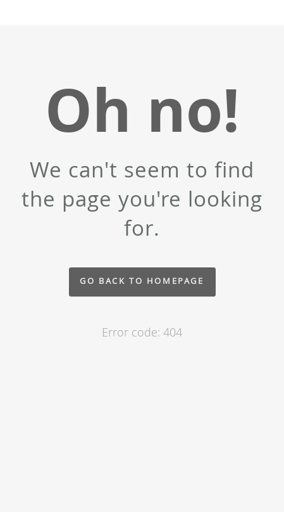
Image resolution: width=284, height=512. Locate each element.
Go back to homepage (142, 281)
